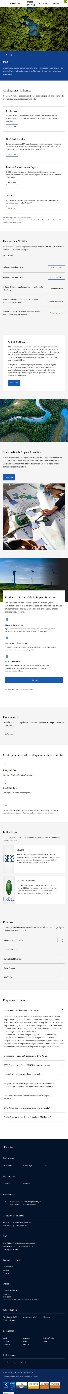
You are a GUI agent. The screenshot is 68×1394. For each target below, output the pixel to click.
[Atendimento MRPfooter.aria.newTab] (32, 1317)
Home (8, 55)
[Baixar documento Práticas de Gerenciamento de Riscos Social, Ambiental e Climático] (56, 301)
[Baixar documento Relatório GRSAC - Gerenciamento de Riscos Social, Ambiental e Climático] (56, 313)
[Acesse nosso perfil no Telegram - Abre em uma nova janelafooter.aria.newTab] (18, 1362)
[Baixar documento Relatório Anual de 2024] (56, 278)
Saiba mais (12, 126)
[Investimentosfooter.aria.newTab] (34, 1267)
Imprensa (43, 3)
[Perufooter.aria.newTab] (53, 1341)
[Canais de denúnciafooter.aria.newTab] (34, 1290)
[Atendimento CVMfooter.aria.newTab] (12, 1317)
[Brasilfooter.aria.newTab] (12, 1338)
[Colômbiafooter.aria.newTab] (12, 1341)
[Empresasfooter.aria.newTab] (34, 1273)
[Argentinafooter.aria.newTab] (32, 1338)
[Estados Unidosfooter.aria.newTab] (53, 1338)
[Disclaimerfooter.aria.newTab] (53, 1317)
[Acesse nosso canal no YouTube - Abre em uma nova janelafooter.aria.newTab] (15, 1362)
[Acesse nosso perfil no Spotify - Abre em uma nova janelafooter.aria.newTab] (25, 1362)
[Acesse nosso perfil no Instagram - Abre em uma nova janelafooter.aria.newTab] (8, 1362)
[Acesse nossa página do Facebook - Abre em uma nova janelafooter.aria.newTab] (4, 1362)
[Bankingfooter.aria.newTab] (34, 1270)
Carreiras (55, 3)
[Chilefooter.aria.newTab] (32, 1341)
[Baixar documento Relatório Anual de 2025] (56, 267)
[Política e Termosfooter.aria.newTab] (12, 1320)
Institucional (16, 3)
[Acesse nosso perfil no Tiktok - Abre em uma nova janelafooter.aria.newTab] (22, 1362)
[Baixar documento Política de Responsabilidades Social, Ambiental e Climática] (56, 289)
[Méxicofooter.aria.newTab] (32, 1344)
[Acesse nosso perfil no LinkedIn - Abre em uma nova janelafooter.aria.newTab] (11, 1362)
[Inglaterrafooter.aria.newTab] (12, 1344)
